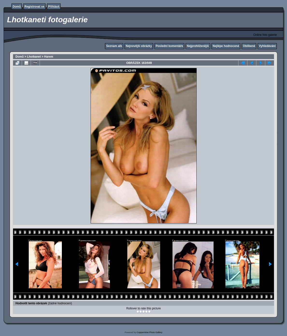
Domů (17, 6)
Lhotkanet (34, 56)
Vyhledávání (267, 46)
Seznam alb (114, 46)
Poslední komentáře (169, 46)
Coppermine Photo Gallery (149, 332)
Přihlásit (53, 6)
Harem (48, 56)
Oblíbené (249, 46)
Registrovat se (34, 6)
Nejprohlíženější (198, 46)
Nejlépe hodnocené (226, 46)
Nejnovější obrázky (139, 46)
